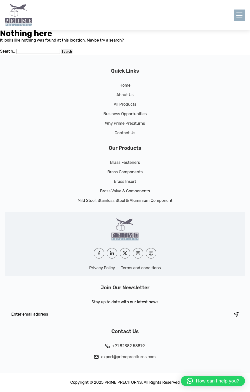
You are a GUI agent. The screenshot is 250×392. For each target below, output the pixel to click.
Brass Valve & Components (125, 191)
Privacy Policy (102, 268)
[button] (213, 381)
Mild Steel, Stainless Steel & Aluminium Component (124, 200)
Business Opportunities (125, 113)
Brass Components (125, 172)
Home (125, 85)
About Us (125, 94)
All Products (125, 104)
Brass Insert (125, 181)
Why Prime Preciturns (125, 123)
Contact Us (125, 132)
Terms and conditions (141, 268)
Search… (8, 51)
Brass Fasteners (125, 162)
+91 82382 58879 (125, 345)
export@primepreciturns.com (125, 356)
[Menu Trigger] (239, 15)
